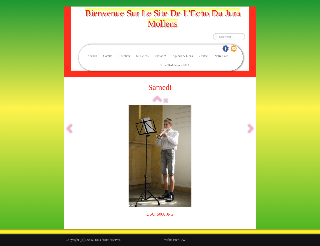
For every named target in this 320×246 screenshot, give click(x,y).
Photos (160, 56)
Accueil (92, 56)
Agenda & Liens (182, 56)
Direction (124, 56)
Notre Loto (221, 56)
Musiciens (142, 56)
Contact (204, 56)
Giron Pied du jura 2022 (174, 65)
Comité (107, 56)
